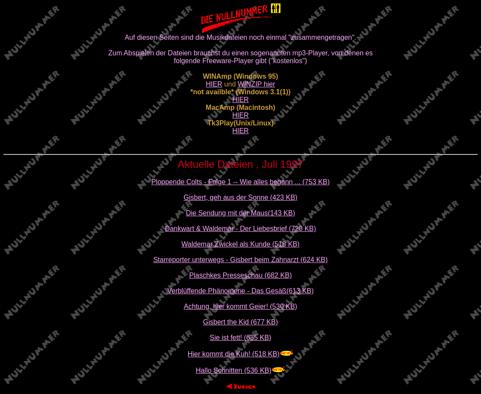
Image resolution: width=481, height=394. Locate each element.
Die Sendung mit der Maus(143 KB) (240, 213)
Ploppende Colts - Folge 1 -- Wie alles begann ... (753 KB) (240, 182)
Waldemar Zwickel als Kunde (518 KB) (240, 244)
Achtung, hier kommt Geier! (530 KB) (240, 306)
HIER (214, 84)
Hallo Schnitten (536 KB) (233, 370)
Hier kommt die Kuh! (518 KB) (234, 354)
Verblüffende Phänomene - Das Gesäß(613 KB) (240, 291)
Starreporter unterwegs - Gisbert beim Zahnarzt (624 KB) (240, 259)
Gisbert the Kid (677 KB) (240, 322)
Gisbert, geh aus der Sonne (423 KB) (240, 197)
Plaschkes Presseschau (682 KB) (240, 275)
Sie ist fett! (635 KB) (240, 337)
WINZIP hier (256, 84)
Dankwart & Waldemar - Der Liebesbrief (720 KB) (240, 228)
